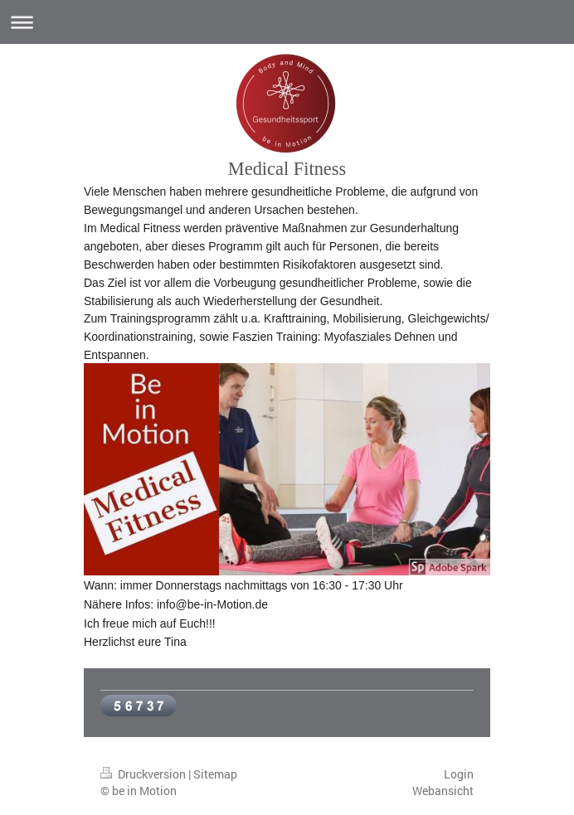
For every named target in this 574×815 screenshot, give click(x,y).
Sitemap (215, 774)
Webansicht (443, 790)
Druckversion (144, 774)
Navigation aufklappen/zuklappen (287, 22)
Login (459, 774)
